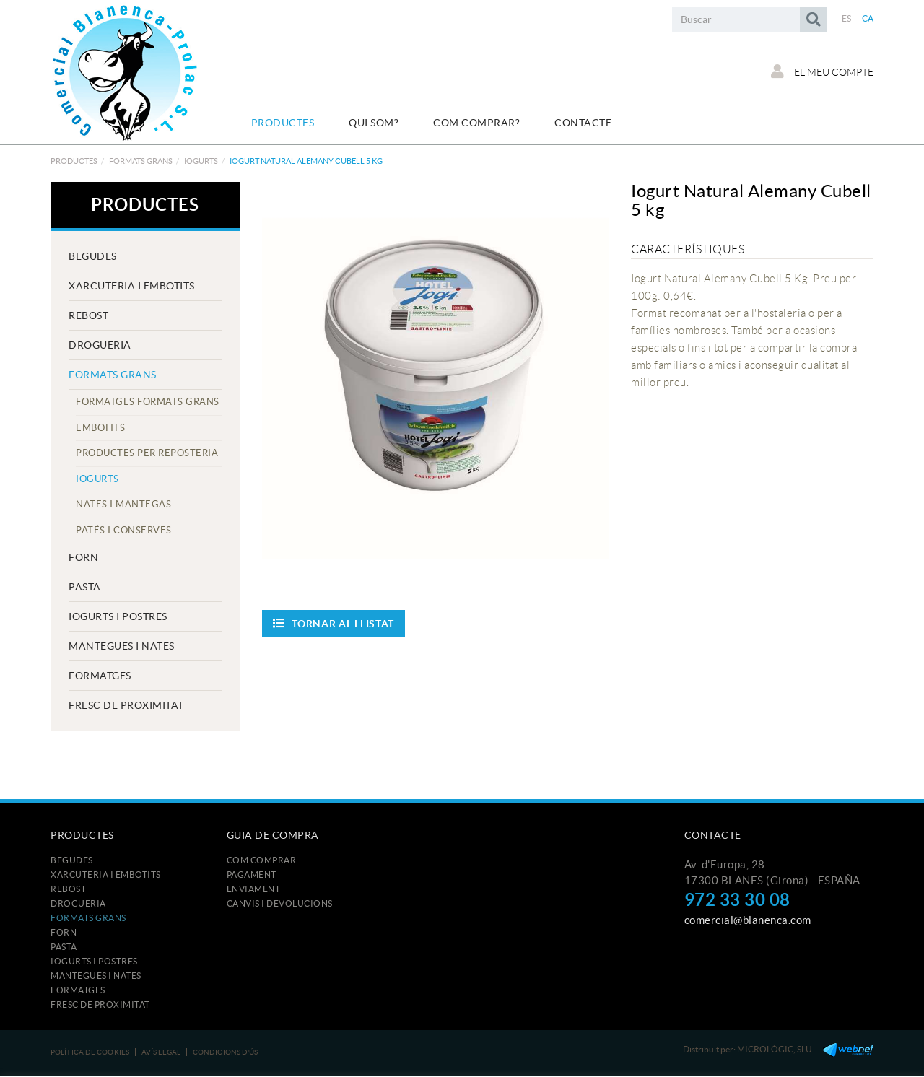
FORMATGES (100, 675)
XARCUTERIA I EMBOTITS (132, 286)
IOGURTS (201, 161)
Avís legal (160, 1052)
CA (868, 18)
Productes (74, 161)
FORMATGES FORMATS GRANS (147, 401)
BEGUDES (93, 256)
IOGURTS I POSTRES (118, 616)
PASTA (85, 587)
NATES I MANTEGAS (123, 504)
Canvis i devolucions (280, 903)
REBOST (88, 315)
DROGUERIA (100, 345)
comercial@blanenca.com (747, 920)
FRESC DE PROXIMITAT (126, 705)
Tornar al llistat (334, 623)
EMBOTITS (100, 427)
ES (847, 18)
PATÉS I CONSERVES (124, 530)
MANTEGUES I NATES (122, 646)
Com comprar (262, 860)
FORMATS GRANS (141, 161)
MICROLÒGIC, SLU (774, 1049)
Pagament (251, 874)
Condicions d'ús (225, 1052)
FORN (83, 557)
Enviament (254, 889)
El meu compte (822, 71)
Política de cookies (90, 1052)
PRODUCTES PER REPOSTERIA (147, 453)
